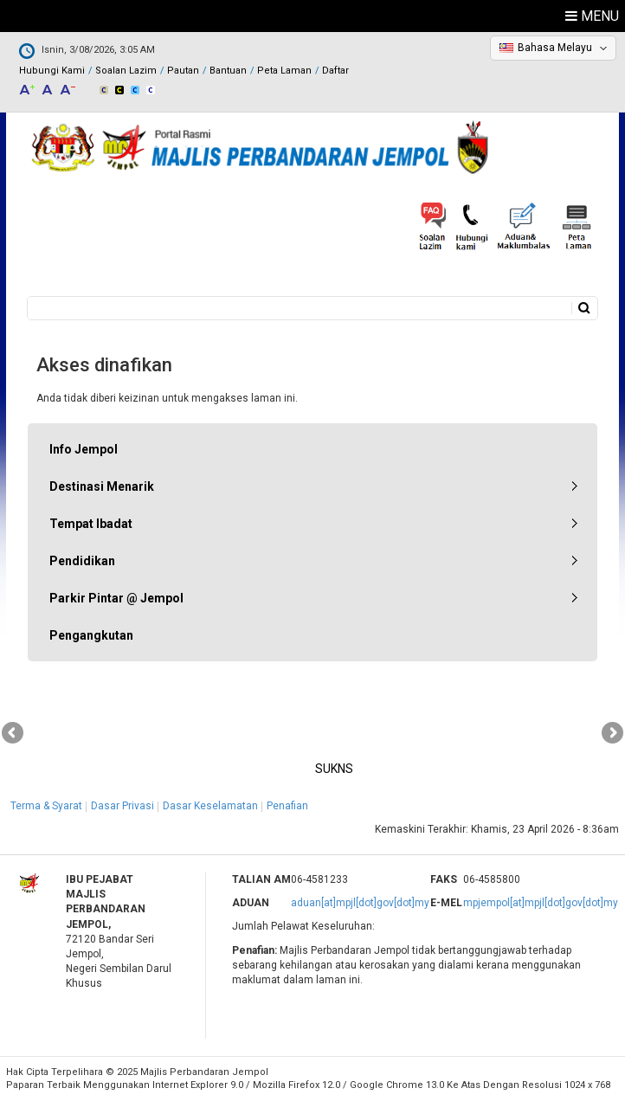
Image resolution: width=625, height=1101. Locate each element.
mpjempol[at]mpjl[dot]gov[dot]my (540, 903)
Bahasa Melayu (555, 48)
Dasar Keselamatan (210, 806)
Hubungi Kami (52, 70)
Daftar (335, 70)
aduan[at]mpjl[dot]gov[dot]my (360, 903)
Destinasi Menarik (101, 486)
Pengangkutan (91, 635)
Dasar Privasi (122, 806)
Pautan (183, 70)
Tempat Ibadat (90, 524)
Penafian (287, 806)
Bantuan (228, 70)
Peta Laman (284, 70)
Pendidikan (82, 561)
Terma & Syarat (46, 806)
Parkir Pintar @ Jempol (116, 598)
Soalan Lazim (126, 70)
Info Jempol (83, 449)
